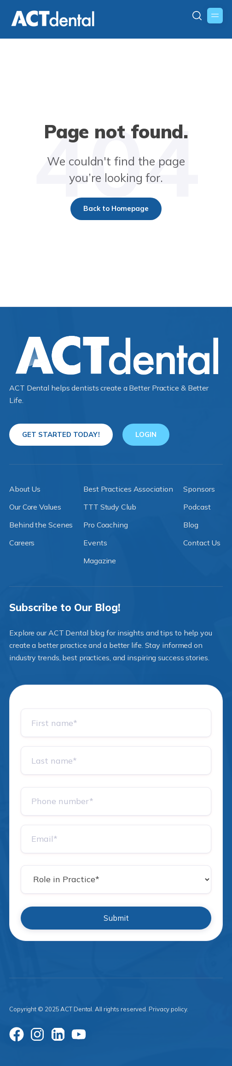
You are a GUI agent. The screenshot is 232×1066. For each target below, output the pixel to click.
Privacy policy (168, 1009)
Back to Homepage (116, 208)
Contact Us (201, 542)
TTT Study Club (109, 506)
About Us (25, 488)
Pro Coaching (105, 524)
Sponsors (199, 488)
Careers (22, 542)
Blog (190, 524)
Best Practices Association (128, 488)
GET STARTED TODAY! (61, 434)
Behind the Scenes (41, 524)
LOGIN (146, 434)
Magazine (99, 560)
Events (95, 542)
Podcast (196, 506)
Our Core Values (35, 506)
